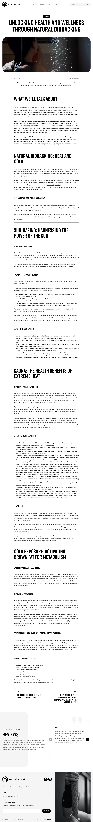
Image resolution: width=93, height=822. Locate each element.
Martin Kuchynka (74, 78)
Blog (49, 4)
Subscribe (46, 811)
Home (34, 4)
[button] (87, 739)
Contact (56, 4)
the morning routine (53, 185)
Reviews (42, 4)
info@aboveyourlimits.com (10, 796)
